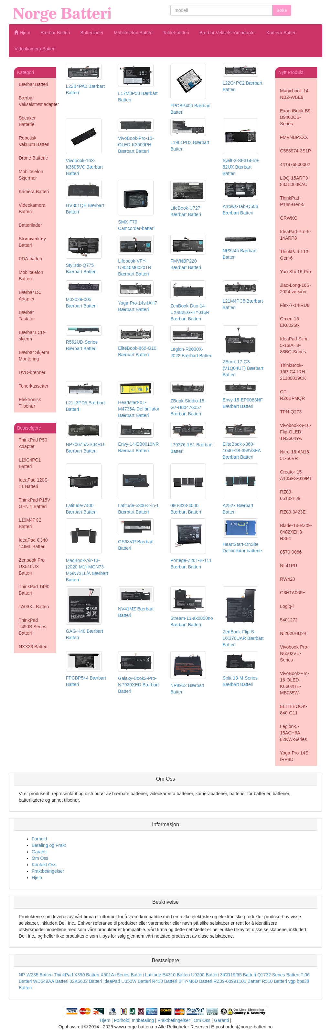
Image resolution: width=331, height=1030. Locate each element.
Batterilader (92, 32)
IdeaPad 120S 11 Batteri (33, 483)
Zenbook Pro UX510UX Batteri (32, 566)
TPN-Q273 (291, 411)
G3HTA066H (292, 592)
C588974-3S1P (295, 150)
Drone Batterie (33, 158)
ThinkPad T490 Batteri (34, 590)
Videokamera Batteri (35, 48)
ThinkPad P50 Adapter (33, 443)
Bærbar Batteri (55, 32)
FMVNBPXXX (294, 137)
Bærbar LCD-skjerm (32, 335)
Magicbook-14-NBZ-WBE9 (295, 94)
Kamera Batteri (281, 32)
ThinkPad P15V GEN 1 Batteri (34, 503)
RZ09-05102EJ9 (290, 495)
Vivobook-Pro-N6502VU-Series (294, 653)
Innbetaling (143, 1020)
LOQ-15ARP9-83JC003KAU (294, 181)
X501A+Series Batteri (122, 974)
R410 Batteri (164, 981)
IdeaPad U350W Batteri (127, 981)
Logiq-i (287, 606)
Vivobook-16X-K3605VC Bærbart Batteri (84, 167)
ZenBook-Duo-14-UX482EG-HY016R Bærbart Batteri (189, 312)
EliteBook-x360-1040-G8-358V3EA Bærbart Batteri (242, 451)
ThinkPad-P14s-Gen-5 (292, 201)
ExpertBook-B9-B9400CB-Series (296, 117)
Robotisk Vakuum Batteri (34, 141)
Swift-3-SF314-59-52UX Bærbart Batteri (241, 167)
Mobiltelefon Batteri (133, 32)
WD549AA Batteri (50, 981)
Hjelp (37, 877)
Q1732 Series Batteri (278, 974)
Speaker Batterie (27, 121)
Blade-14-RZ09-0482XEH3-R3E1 (296, 532)
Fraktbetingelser (48, 871)
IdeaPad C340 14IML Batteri (33, 543)
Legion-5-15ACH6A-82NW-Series (293, 733)
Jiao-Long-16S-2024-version (295, 288)
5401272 (289, 619)
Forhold (39, 838)
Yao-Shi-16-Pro (295, 271)
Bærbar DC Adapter (30, 295)
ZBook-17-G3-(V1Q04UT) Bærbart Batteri (243, 368)
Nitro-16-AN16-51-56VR (295, 455)
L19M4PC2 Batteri (30, 523)
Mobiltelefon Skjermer (31, 175)
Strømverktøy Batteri (32, 242)
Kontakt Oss (44, 864)
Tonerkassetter (33, 386)
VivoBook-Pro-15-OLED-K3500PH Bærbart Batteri (136, 145)
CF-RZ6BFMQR (292, 395)
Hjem (22, 32)
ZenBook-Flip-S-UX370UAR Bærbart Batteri (243, 638)
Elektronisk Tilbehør (30, 403)
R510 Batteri (274, 981)
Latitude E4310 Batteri (167, 974)
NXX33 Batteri (33, 646)
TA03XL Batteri (34, 606)
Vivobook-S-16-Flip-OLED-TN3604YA (295, 432)
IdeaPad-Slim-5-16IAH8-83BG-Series (294, 345)
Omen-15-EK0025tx (290, 322)
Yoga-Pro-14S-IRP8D (295, 756)
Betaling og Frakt (49, 845)
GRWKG (288, 218)
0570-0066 (291, 552)
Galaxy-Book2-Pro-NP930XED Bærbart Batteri (138, 685)
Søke (281, 10)
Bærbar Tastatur (27, 315)
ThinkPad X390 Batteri (76, 974)
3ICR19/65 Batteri (238, 974)
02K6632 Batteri (86, 981)
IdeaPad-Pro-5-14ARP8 (295, 235)
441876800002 (295, 164)
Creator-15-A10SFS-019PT (296, 475)
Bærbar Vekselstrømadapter (227, 32)
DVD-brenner (32, 372)
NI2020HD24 (293, 633)
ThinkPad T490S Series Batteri (32, 627)
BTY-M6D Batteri (195, 981)
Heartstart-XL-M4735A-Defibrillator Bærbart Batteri (138, 409)
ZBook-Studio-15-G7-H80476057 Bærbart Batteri (188, 407)
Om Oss (40, 858)
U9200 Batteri (205, 974)
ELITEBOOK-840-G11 (293, 709)
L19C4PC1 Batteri (30, 463)
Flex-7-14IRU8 (294, 305)
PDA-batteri (30, 258)
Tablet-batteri (176, 32)
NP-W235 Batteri (36, 974)
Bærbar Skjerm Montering (34, 355)
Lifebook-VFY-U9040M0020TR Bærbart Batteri (134, 267)
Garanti (39, 851)
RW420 (287, 579)
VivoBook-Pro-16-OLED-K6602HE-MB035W (294, 683)
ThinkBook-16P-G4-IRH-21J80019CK (293, 372)
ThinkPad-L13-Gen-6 (295, 255)
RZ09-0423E (292, 512)
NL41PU (288, 565)
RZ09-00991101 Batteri (237, 981)
